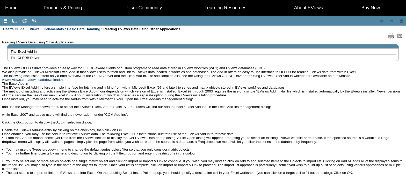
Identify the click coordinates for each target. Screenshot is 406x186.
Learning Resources (225, 7)
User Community (144, 7)
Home (11, 7)
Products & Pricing (63, 7)
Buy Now (370, 7)
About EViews (308, 7)
